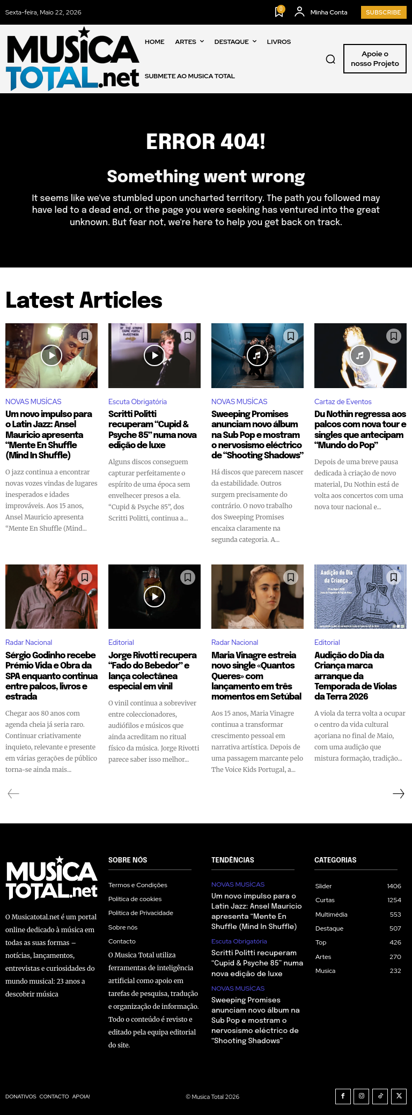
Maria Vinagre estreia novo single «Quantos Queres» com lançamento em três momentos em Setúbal (253, 673)
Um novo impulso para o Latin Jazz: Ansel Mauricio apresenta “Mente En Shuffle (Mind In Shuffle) (49, 434)
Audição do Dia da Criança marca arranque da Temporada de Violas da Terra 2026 (359, 668)
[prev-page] (13, 789)
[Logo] (72, 58)
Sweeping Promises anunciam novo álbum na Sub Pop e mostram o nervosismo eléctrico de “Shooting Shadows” (257, 434)
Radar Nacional (28, 640)
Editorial (121, 640)
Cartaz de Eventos (343, 402)
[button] (330, 59)
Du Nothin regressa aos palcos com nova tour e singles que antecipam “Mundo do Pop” (357, 430)
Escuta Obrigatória (137, 402)
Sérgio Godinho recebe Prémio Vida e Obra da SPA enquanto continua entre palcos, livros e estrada (48, 673)
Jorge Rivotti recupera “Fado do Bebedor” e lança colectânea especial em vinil (149, 668)
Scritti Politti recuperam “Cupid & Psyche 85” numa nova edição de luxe (152, 430)
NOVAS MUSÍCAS (33, 402)
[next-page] (398, 789)
